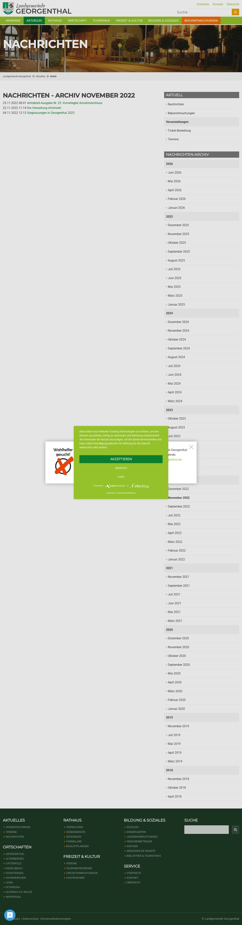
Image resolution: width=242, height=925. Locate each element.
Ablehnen (121, 468)
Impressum (111, 493)
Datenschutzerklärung (126, 493)
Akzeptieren (121, 459)
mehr (121, 477)
